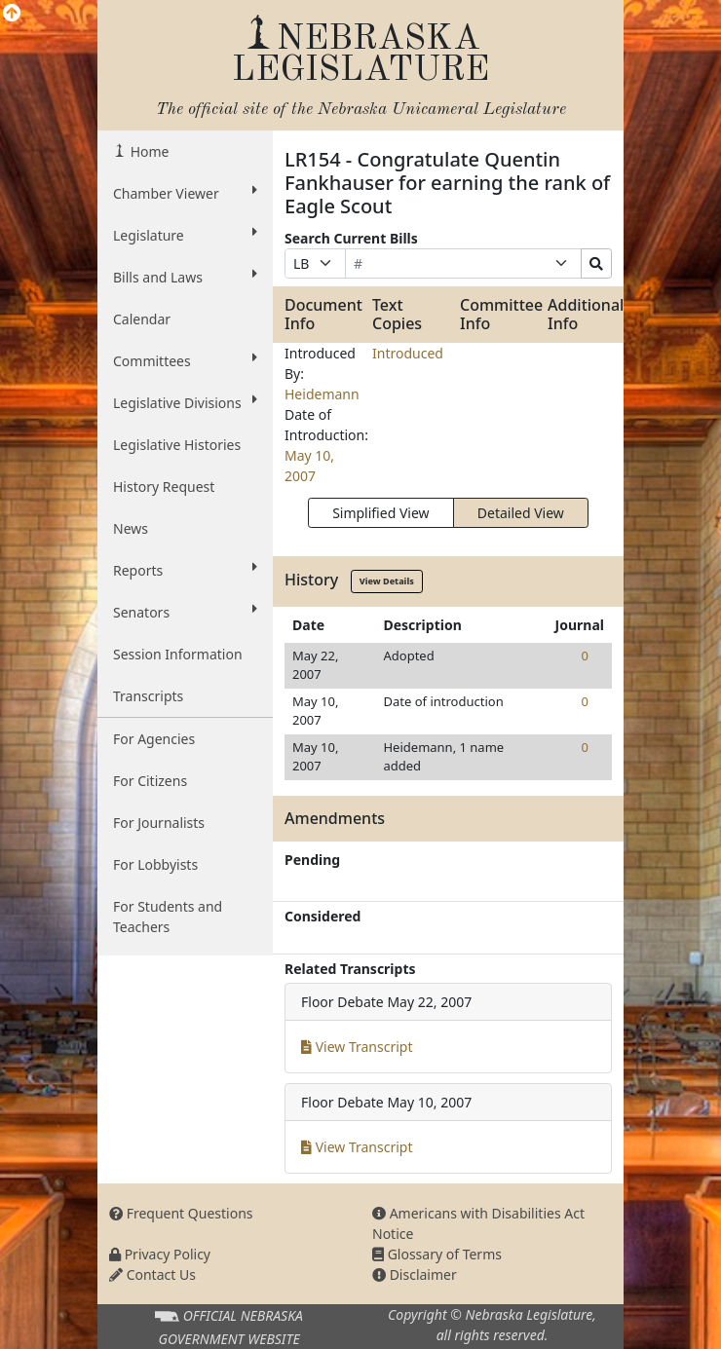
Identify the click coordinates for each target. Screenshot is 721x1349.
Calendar (142, 319)
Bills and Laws (185, 276)
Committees (185, 360)
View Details (387, 581)
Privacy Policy (159, 1254)
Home (148, 151)
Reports (185, 570)
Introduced (407, 353)
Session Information (178, 654)
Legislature (185, 234)
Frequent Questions (181, 1213)
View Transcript (357, 1046)
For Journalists (159, 822)
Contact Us (152, 1274)
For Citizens (150, 780)
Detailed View (520, 513)
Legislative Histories (177, 444)
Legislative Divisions (185, 402)
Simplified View (380, 513)
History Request (163, 486)
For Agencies (154, 739)
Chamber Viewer (185, 193)
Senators (185, 611)
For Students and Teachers (167, 916)
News (130, 528)
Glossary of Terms (437, 1254)
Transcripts (148, 696)
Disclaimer (414, 1274)
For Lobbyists (155, 864)
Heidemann (322, 394)
